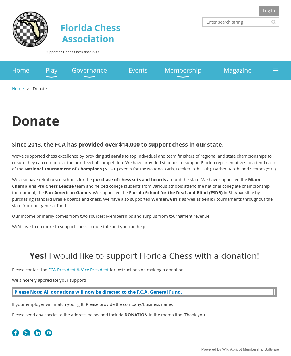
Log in (269, 10)
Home (18, 88)
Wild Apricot (232, 349)
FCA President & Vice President (78, 269)
